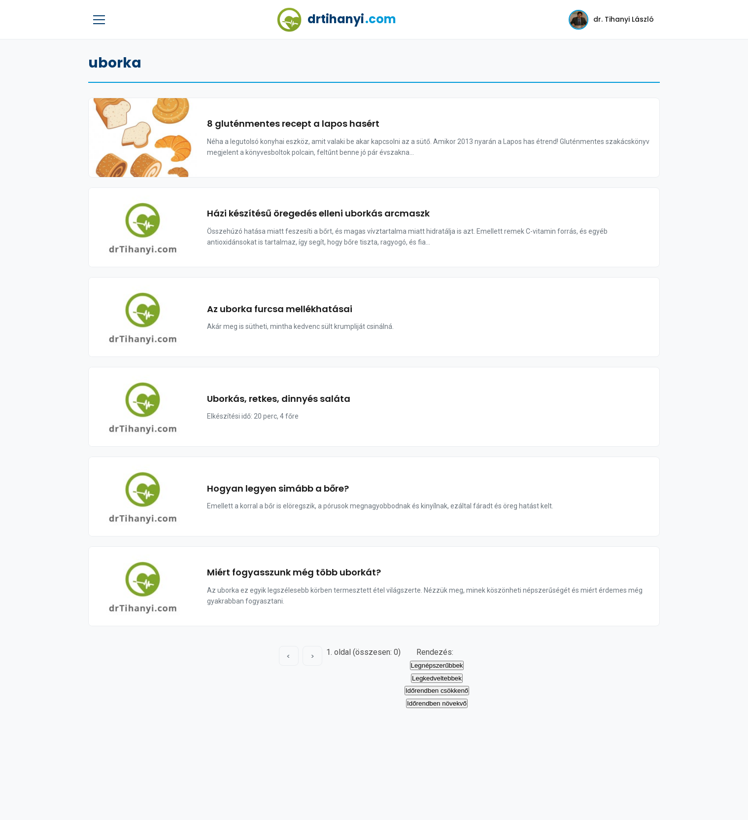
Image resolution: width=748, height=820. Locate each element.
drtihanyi (336, 19)
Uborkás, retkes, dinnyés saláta (278, 398)
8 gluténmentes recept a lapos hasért (293, 123)
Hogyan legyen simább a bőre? (278, 488)
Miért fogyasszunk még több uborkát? (294, 572)
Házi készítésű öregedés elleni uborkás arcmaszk (318, 213)
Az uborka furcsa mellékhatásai (279, 309)
